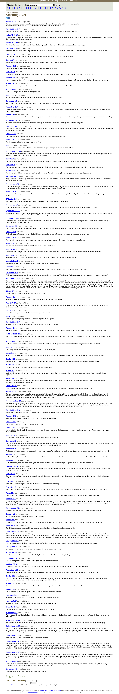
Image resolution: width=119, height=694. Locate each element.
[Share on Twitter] (7, 18)
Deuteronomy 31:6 (13, 508)
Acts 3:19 (9, 310)
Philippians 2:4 (12, 547)
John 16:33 (10, 249)
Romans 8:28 (11, 232)
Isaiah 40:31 (10, 474)
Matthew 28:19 (11, 564)
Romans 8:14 (11, 422)
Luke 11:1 (10, 353)
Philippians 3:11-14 (13, 401)
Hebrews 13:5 (11, 386)
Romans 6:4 (10, 428)
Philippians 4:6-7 (12, 184)
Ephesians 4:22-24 (13, 211)
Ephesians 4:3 (11, 669)
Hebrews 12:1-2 (12, 392)
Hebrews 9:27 (11, 601)
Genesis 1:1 (10, 514)
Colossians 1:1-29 (13, 652)
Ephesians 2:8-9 (12, 226)
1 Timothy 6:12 (12, 613)
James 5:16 (10, 114)
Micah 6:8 (9, 454)
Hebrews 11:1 (11, 595)
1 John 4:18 (10, 359)
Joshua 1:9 (10, 78)
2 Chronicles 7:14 (13, 176)
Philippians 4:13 (12, 89)
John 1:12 (10, 145)
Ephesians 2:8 (11, 101)
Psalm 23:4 (10, 493)
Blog (76, 1)
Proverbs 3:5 (11, 481)
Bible (11, 685)
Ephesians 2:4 (11, 558)
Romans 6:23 (11, 134)
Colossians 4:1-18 (13, 626)
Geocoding (54, 1)
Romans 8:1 (10, 243)
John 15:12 (10, 347)
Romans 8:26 (11, 192)
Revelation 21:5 (12, 273)
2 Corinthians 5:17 (13, 29)
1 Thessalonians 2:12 (14, 620)
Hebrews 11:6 (11, 48)
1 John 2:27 (10, 576)
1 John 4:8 (10, 365)
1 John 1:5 (10, 583)
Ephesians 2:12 (12, 218)
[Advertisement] (100, 17)
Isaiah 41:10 (10, 165)
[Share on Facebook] (9, 18)
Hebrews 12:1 (11, 22)
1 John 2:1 (10, 371)
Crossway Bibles (32, 692)
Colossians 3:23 (12, 635)
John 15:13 (10, 435)
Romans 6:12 (11, 66)
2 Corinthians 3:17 (13, 322)
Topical (64, 1)
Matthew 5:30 (11, 449)
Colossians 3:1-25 (13, 531)
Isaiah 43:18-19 (12, 35)
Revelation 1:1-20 (13, 279)
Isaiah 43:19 (10, 72)
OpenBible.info (44, 1)
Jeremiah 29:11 (12, 42)
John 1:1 (9, 95)
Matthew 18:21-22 (13, 334)
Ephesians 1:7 (11, 120)
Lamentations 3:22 (13, 261)
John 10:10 (10, 526)
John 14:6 (10, 255)
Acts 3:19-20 (11, 303)
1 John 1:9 (10, 83)
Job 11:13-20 (11, 499)
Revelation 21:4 (12, 107)
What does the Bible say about (30, 5)
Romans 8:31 (11, 416)
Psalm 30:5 (10, 171)
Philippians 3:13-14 (13, 151)
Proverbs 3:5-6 (11, 487)
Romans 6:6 (10, 328)
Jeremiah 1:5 (11, 460)
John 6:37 (10, 60)
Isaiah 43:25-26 (12, 466)
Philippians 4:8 (12, 661)
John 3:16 (10, 159)
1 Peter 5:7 (10, 291)
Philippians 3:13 (12, 341)
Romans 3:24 (11, 297)
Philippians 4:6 (12, 205)
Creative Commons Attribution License (50, 690)
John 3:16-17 (11, 441)
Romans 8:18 (11, 238)
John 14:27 (10, 520)
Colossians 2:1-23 (13, 641)
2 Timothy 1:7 (11, 607)
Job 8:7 (9, 316)
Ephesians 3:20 (12, 552)
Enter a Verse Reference (21, 681)
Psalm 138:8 (11, 267)
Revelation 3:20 (12, 570)
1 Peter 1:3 (10, 378)
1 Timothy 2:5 (11, 199)
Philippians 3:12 (12, 541)
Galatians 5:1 (11, 54)
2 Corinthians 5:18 (13, 410)
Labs (72, 1)
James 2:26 (10, 589)
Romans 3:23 (11, 140)
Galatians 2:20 (11, 126)
